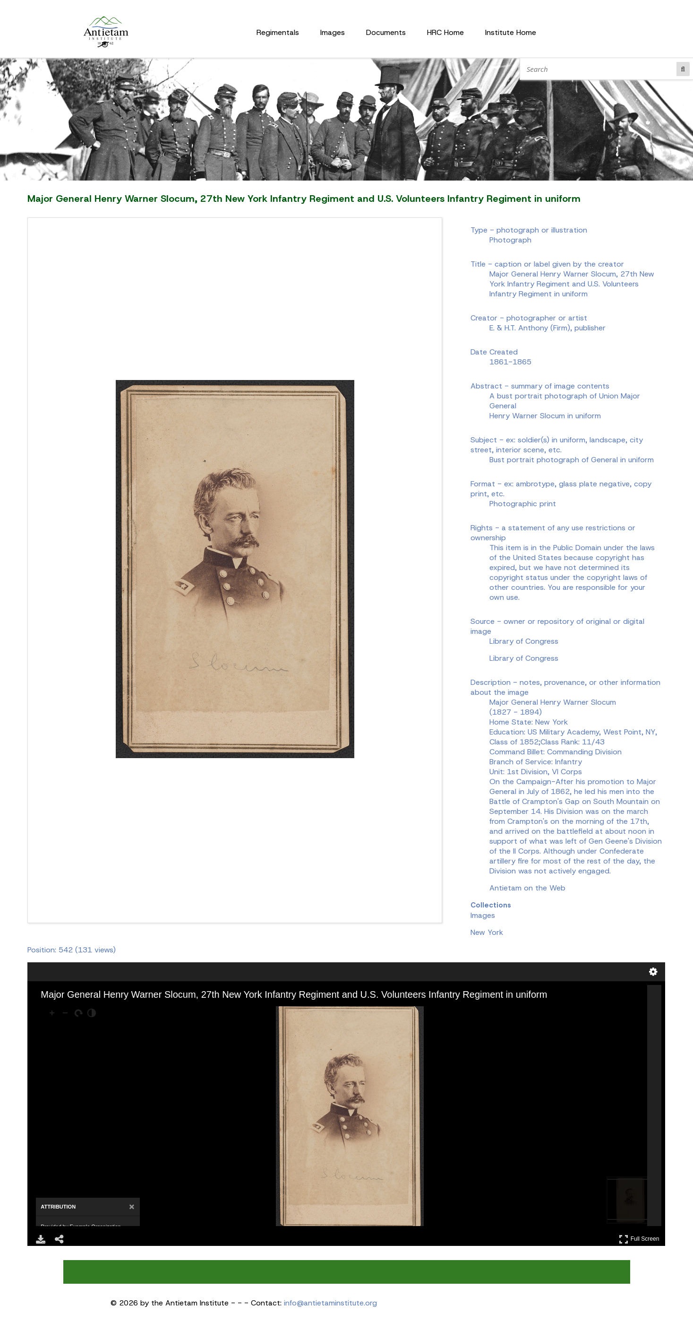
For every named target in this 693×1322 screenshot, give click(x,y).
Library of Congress (523, 658)
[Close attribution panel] (131, 1207)
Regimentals (278, 32)
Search (683, 69)
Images (332, 32)
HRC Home (445, 32)
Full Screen (639, 1239)
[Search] (600, 69)
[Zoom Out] (65, 1013)
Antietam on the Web (527, 888)
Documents (386, 32)
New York (487, 932)
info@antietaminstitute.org (330, 1303)
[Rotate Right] (78, 1013)
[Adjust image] (91, 1013)
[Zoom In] (52, 1013)
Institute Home (510, 32)
